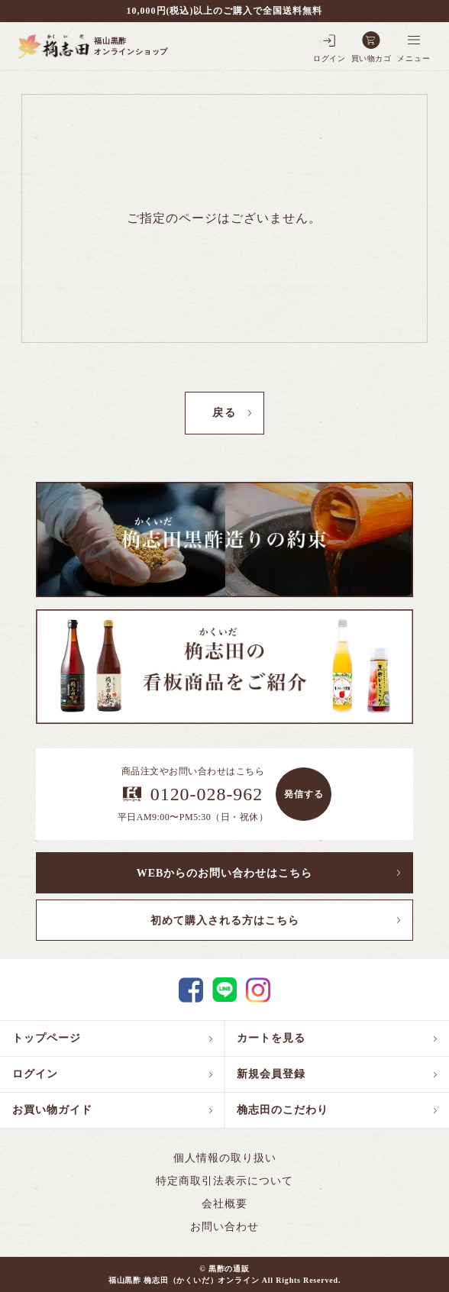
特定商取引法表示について (224, 1181)
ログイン (35, 1074)
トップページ (46, 1038)
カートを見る (271, 1038)
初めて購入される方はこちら (224, 920)
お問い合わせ (224, 1226)
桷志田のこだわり (282, 1110)
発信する (304, 794)
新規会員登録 (271, 1074)
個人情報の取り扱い (224, 1158)
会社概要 (224, 1204)
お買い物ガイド (52, 1110)
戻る (224, 412)
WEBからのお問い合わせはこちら (225, 873)
